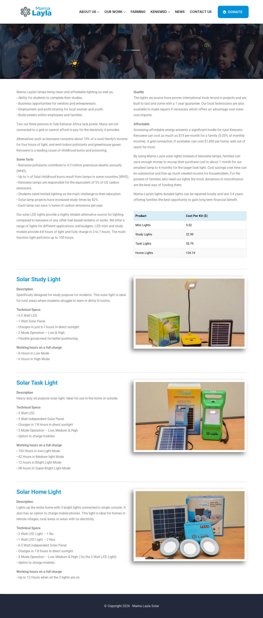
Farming (138, 12)
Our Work (113, 12)
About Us (87, 12)
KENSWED (159, 12)
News (180, 12)
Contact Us (201, 12)
